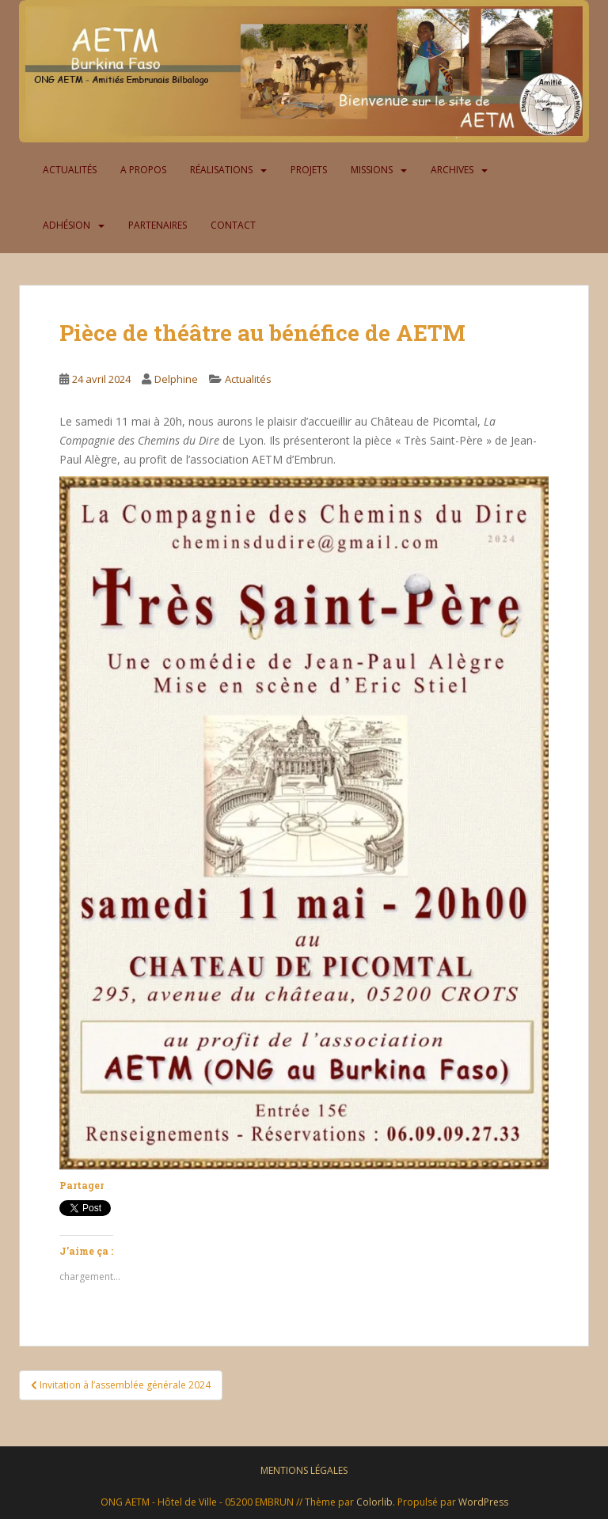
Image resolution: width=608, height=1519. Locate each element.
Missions (372, 169)
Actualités (70, 169)
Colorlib (374, 1502)
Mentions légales (304, 1470)
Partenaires (157, 225)
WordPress (483, 1502)
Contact (233, 225)
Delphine (176, 379)
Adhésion (66, 225)
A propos (143, 169)
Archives (452, 169)
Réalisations (221, 169)
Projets (309, 169)
